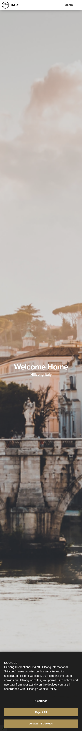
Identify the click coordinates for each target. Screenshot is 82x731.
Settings (42, 700)
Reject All (41, 712)
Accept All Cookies (41, 723)
